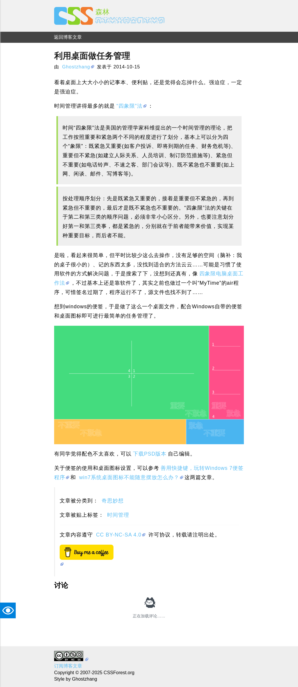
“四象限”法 (129, 106)
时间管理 (118, 515)
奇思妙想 (113, 501)
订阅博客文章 (68, 665)
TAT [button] (9, 610)
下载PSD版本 (149, 454)
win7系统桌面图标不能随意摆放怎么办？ (129, 477)
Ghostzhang (76, 66)
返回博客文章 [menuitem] (68, 37)
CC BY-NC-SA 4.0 (118, 535)
